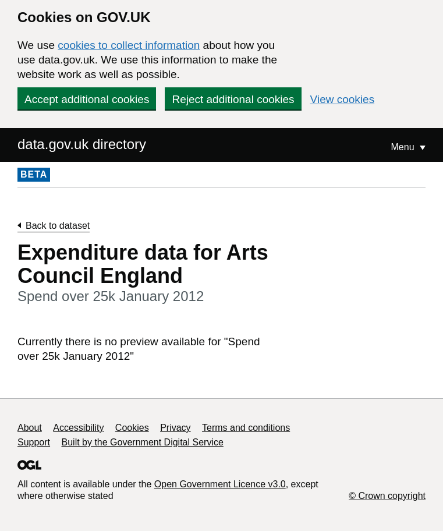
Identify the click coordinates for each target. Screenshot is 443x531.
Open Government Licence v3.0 (220, 484)
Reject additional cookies (233, 99)
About (29, 428)
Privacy (175, 428)
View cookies (342, 99)
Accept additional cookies (86, 99)
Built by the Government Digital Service (143, 442)
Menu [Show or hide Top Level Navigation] (404, 147)
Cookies (132, 428)
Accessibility (78, 428)
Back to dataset (58, 226)
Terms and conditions (246, 428)
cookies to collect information (129, 45)
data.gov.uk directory (81, 144)
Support (33, 442)
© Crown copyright (387, 496)
